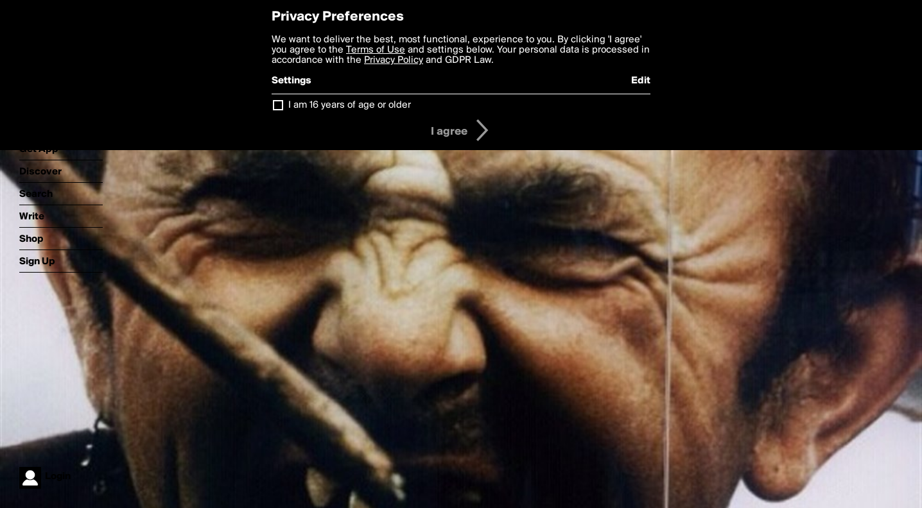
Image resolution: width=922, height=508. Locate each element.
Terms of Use (375, 50)
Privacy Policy (393, 60)
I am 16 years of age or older (349, 105)
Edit (640, 81)
